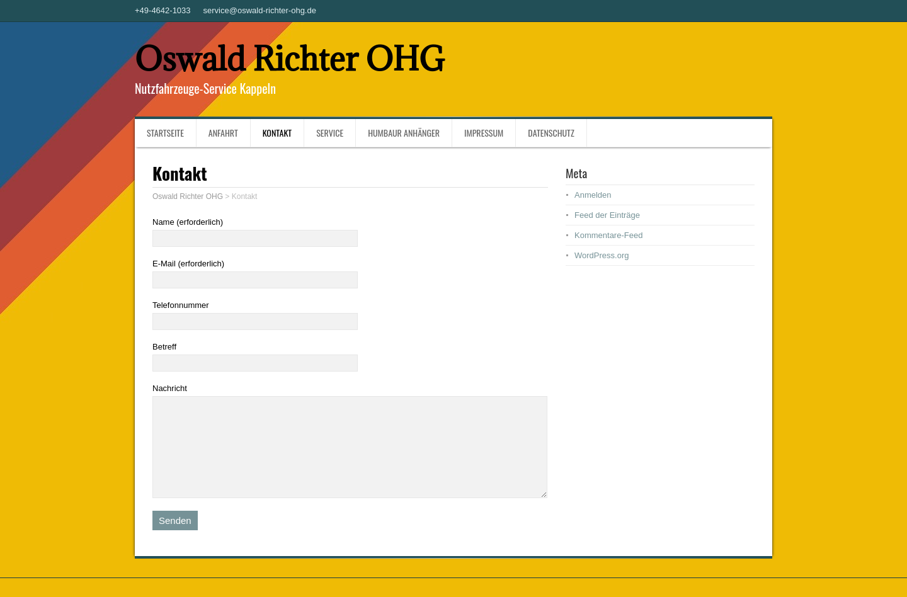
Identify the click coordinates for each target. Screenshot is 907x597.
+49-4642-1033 (163, 10)
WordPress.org (601, 255)
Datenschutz (551, 132)
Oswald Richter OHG (290, 58)
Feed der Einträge (607, 215)
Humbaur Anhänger (404, 132)
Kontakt (277, 132)
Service (329, 132)
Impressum (483, 132)
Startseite (165, 132)
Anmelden (593, 195)
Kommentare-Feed (608, 235)
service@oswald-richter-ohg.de (259, 10)
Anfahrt (223, 132)
